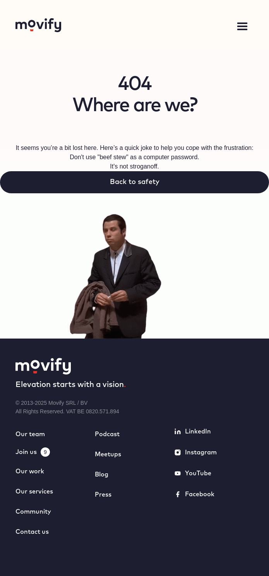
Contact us (32, 532)
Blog (101, 474)
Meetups (108, 454)
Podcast (107, 434)
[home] (89, 25)
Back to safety (134, 182)
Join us (26, 452)
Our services (34, 491)
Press (103, 495)
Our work (29, 471)
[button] (242, 27)
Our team (30, 434)
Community (33, 512)
